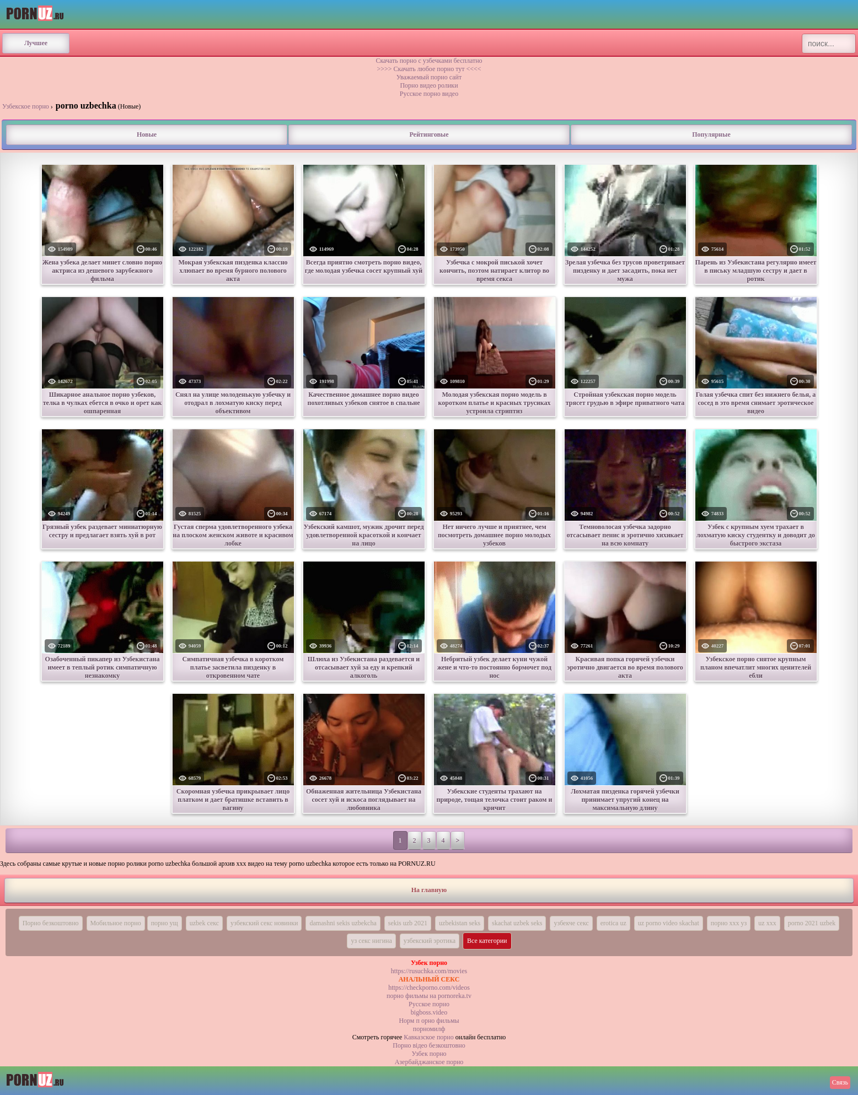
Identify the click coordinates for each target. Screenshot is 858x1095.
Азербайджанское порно (429, 1062)
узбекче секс (571, 923)
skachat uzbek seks (517, 923)
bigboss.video (429, 1012)
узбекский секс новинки (264, 923)
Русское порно (429, 1004)
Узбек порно (428, 1054)
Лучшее (35, 43)
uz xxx (767, 923)
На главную (429, 890)
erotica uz (613, 923)
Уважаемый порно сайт (429, 77)
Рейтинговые (428, 134)
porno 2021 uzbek (812, 923)
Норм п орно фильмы (429, 1020)
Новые (147, 134)
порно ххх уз (729, 923)
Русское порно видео (429, 94)
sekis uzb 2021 (407, 923)
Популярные (711, 134)
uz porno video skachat (668, 923)
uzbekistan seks (459, 923)
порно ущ (164, 923)
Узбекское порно (25, 106)
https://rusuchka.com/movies (429, 971)
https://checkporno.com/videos (429, 987)
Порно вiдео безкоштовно (429, 1045)
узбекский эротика (429, 941)
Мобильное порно (115, 923)
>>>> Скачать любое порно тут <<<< (429, 69)
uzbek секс (204, 923)
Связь (840, 1082)
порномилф (429, 1029)
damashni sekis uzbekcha (342, 923)
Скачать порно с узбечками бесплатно (429, 60)
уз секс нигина (371, 941)
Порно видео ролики (429, 85)
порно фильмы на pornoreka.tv (429, 996)
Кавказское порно (428, 1037)
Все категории (487, 941)
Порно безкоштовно (51, 923)
